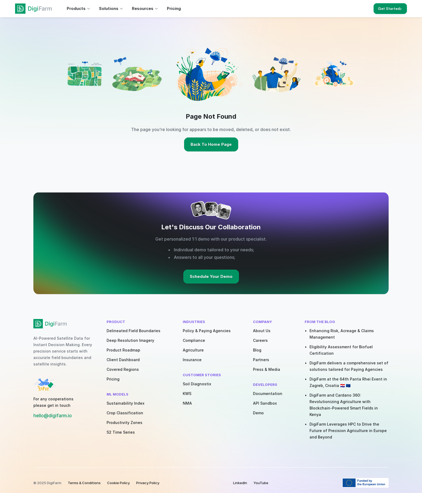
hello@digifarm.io (52, 415)
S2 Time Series (121, 432)
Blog (257, 350)
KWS (187, 393)
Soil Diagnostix (197, 384)
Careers (260, 340)
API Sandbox (265, 403)
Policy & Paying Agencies (207, 330)
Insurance (192, 359)
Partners (261, 359)
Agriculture (193, 350)
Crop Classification (125, 413)
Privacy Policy (147, 483)
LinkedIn (240, 483)
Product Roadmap (123, 350)
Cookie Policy (118, 483)
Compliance (194, 340)
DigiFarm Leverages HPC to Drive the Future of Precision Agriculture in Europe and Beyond (349, 430)
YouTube (261, 483)
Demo (258, 413)
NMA (187, 403)
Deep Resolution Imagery (130, 340)
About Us (261, 330)
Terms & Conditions (84, 483)
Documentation (267, 393)
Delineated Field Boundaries (133, 330)
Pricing (113, 379)
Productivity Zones (124, 422)
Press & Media (266, 369)
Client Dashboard (123, 359)
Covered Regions (123, 369)
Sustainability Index (126, 403)
